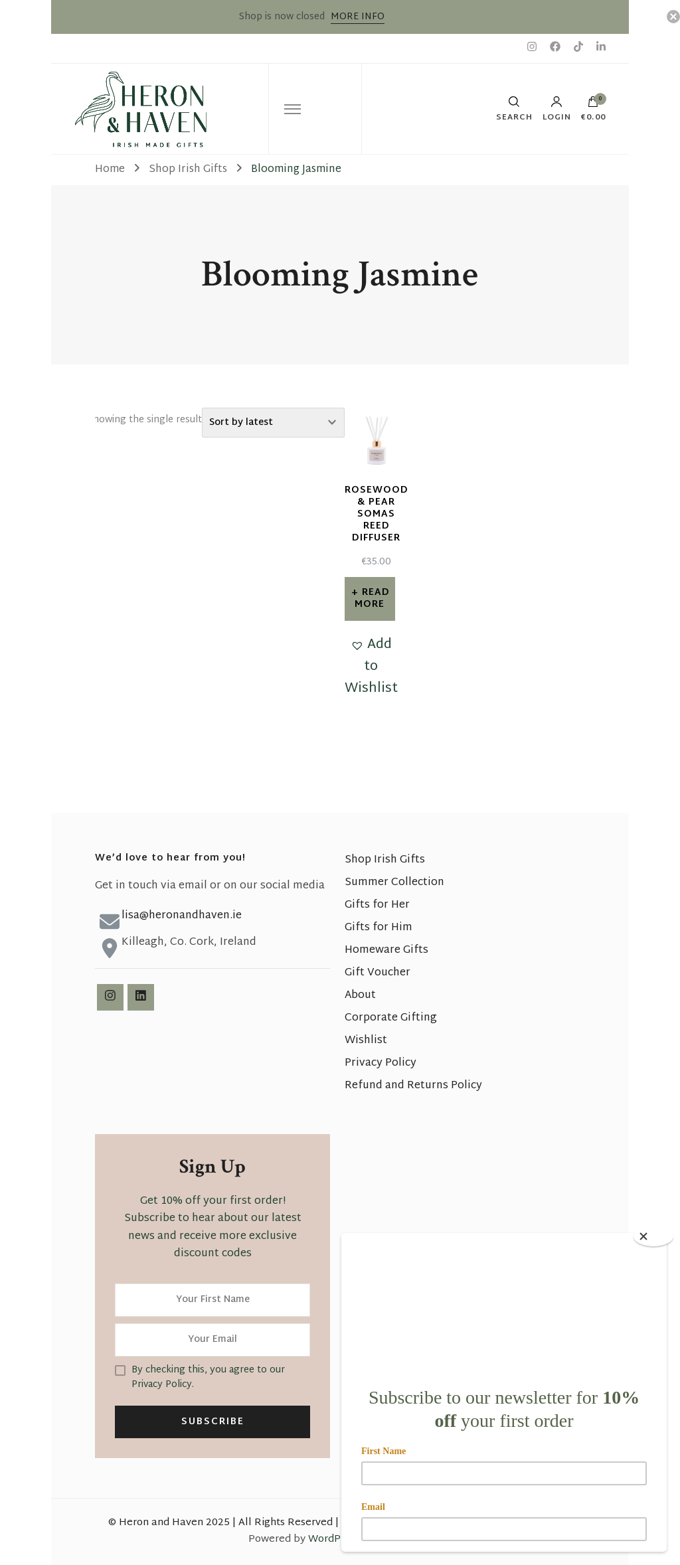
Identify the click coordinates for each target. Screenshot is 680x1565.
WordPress (334, 1539)
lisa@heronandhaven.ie (182, 916)
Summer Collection (394, 882)
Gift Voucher (377, 973)
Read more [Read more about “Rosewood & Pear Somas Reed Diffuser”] (372, 598)
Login (557, 109)
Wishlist (366, 1040)
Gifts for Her (377, 905)
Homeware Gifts (386, 950)
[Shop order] (273, 423)
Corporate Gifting (391, 1018)
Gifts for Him (378, 928)
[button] (371, 667)
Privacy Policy (380, 1063)
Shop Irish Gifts (385, 860)
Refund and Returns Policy (413, 1086)
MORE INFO (357, 17)
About (360, 995)
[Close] (653, 1236)
